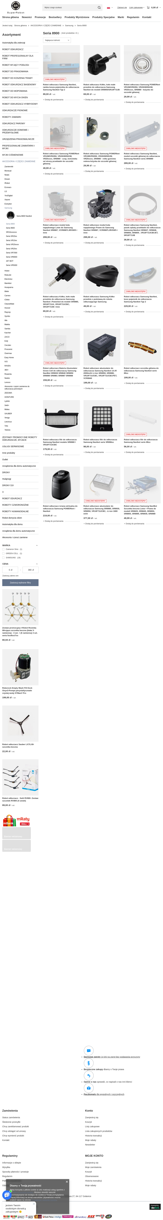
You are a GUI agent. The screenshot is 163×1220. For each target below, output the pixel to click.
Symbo (7, 316)
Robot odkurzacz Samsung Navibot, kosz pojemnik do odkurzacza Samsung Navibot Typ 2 (140, 299)
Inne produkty (8, 453)
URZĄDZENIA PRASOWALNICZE (18, 139)
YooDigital (8, 196)
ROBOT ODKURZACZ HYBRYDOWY (20, 104)
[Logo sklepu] (15, 7)
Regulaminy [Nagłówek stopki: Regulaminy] (10, 1155)
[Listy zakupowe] (136, 7)
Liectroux (8, 422)
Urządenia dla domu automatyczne (18, 531)
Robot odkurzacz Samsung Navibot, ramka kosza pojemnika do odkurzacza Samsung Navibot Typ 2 (61, 87)
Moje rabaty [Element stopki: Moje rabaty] (90, 1140)
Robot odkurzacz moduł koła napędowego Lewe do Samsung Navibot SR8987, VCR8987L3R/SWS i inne (60, 229)
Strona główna (10, 17)
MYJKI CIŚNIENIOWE (12, 155)
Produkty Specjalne (103, 17)
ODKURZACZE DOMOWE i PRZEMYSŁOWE (15, 131)
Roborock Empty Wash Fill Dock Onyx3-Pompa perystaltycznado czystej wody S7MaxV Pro (17, 690)
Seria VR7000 (11, 253)
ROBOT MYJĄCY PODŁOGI (15, 65)
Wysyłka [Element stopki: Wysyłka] (6, 1167)
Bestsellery (55, 17)
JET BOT (9, 261)
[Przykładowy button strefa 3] (16, 851)
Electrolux (8, 279)
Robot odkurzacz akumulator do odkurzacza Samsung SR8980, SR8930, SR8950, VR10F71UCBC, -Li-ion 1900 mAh (102, 510)
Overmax (8, 353)
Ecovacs (8, 187)
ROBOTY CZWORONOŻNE (15, 505)
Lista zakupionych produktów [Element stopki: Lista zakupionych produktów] (98, 1131)
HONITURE (9, 397)
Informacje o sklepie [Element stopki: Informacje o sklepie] (11, 1163)
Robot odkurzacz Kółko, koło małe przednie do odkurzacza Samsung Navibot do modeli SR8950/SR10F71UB (102, 87)
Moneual (8, 171)
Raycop (8, 312)
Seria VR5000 (11, 265)
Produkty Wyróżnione (77, 17)
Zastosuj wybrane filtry (20, 582)
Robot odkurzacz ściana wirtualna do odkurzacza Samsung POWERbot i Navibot (60, 508)
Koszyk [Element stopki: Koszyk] (88, 1122)
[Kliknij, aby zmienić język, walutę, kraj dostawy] (110, 7)
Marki (121, 17)
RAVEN (8, 366)
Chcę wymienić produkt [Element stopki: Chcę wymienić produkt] (13, 1135)
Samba (7, 329)
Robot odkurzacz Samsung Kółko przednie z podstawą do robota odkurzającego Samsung (99, 299)
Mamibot (8, 283)
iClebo (7, 300)
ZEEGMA (8, 393)
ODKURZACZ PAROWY (13, 123)
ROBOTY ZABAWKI (11, 117)
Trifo (6, 426)
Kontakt (146, 17)
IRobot (7, 183)
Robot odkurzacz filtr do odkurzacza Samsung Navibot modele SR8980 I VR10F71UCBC (60, 442)
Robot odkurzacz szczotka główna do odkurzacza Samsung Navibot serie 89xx (141, 370)
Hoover (7, 308)
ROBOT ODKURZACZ (12, 49)
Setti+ (7, 405)
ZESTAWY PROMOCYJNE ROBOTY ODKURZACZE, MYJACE (19, 438)
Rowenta (8, 374)
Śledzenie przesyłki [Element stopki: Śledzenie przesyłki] (11, 1122)
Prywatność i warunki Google (44, 1200)
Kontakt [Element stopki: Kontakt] (5, 1140)
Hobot (7, 271)
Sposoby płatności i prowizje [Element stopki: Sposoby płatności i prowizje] (15, 1172)
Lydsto (7, 401)
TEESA (7, 430)
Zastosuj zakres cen (10, 576)
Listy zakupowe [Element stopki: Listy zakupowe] (92, 1126)
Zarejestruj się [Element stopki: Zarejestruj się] (91, 1117)
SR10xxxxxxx (11, 232)
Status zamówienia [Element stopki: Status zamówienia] (11, 1117)
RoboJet (8, 275)
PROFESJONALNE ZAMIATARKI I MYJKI (18, 147)
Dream (7, 179)
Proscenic (8, 349)
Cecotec (8, 345)
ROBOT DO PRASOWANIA (15, 71)
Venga (7, 418)
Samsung (69, 25)
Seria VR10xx (11, 240)
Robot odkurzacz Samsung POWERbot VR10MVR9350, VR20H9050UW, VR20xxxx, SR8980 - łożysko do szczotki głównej (142, 88)
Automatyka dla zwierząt (13, 42)
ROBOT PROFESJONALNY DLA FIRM (17, 57)
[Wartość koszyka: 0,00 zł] (154, 7)
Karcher (8, 333)
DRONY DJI (8, 485)
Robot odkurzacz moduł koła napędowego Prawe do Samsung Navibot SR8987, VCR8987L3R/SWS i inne (101, 229)
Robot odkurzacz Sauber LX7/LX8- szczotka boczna (18, 745)
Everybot (8, 204)
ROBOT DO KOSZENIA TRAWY (17, 78)
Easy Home (9, 357)
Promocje (40, 17)
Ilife (6, 320)
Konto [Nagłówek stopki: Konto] (89, 1110)
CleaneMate (9, 304)
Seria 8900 (10, 224)
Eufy (6, 341)
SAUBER (8, 414)
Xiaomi (7, 200)
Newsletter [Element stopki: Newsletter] (90, 1144)
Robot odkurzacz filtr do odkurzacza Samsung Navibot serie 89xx (140, 440)
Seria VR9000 (11, 257)
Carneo (7, 296)
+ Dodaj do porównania (53, 99)
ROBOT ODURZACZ (12, 498)
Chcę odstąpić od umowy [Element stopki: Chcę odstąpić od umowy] (14, 1131)
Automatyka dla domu (12, 524)
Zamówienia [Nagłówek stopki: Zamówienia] (10, 1110)
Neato (7, 175)
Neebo (7, 378)
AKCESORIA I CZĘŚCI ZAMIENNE (46, 25)
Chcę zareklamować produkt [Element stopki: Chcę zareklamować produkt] (15, 1126)
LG (6, 191)
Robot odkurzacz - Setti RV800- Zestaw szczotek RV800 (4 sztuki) (20, 799)
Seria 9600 (10, 228)
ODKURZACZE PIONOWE (15, 110)
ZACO (7, 337)
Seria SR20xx (11, 236)
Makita (7, 324)
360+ (7, 370)
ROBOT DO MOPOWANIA (14, 91)
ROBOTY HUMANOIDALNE (15, 511)
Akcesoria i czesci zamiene (15, 537)
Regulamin (133, 17)
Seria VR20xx (11, 249)
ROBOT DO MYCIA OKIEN (15, 97)
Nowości (27, 17)
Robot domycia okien (12, 518)
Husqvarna (9, 287)
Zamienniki (9, 167)
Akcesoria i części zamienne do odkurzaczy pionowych (17, 387)
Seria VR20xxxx (12, 244)
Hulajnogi (6, 479)
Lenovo (7, 382)
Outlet (5, 459)
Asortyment (11, 35)
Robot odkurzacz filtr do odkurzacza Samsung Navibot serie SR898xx (100, 440)
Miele (7, 291)
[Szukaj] (99, 7)
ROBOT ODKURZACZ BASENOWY (19, 84)
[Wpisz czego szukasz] (72, 7)
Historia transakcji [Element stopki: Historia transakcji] (93, 1135)
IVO (6, 362)
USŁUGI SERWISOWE (13, 446)
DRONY (6, 472)
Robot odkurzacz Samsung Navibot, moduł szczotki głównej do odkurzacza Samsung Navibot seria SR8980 (142, 156)
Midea (7, 409)
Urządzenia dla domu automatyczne (19, 466)
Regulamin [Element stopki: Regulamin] (7, 1176)
